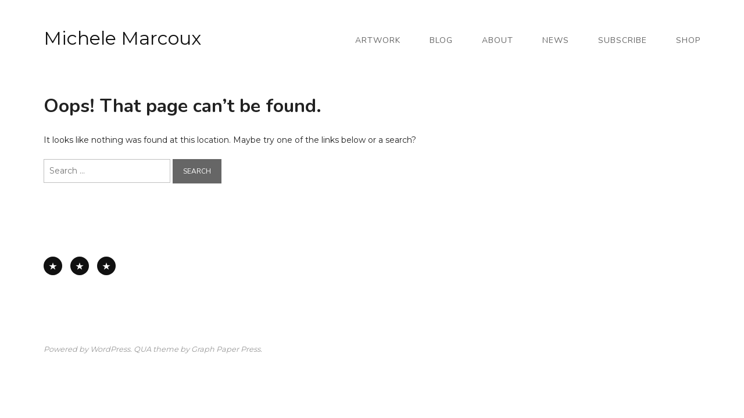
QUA (142, 349)
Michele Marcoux (122, 38)
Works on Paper (79, 266)
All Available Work (53, 266)
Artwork (377, 40)
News (555, 40)
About (497, 40)
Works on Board (106, 266)
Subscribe (622, 40)
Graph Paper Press (225, 349)
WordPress (110, 349)
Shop (688, 40)
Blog (441, 40)
